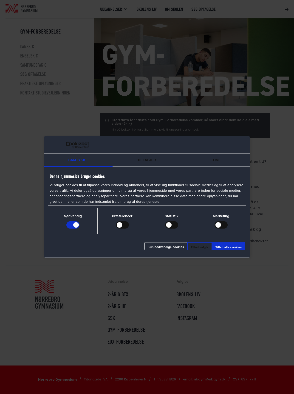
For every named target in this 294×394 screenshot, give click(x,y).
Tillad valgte (200, 247)
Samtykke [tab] (78, 160)
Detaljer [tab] (147, 160)
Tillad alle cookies (228, 247)
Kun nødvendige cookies (166, 246)
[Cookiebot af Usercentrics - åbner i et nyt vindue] (69, 144)
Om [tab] (216, 160)
